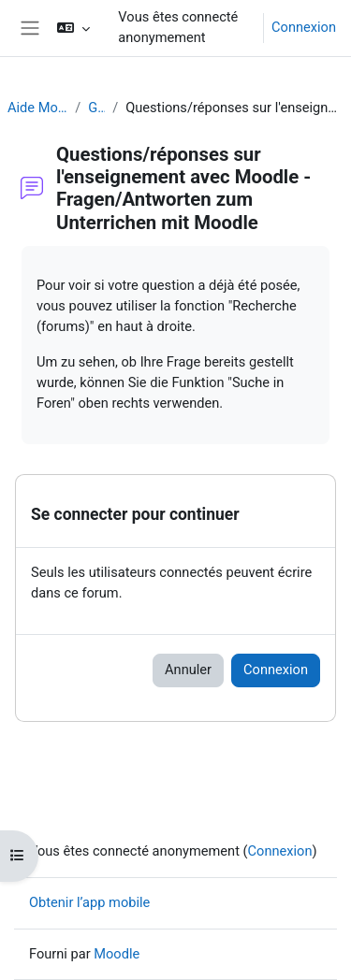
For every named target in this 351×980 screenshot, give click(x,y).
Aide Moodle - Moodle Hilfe (37, 107)
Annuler (188, 669)
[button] (73, 28)
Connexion (303, 27)
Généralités (96, 107)
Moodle (116, 953)
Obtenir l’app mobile (89, 902)
